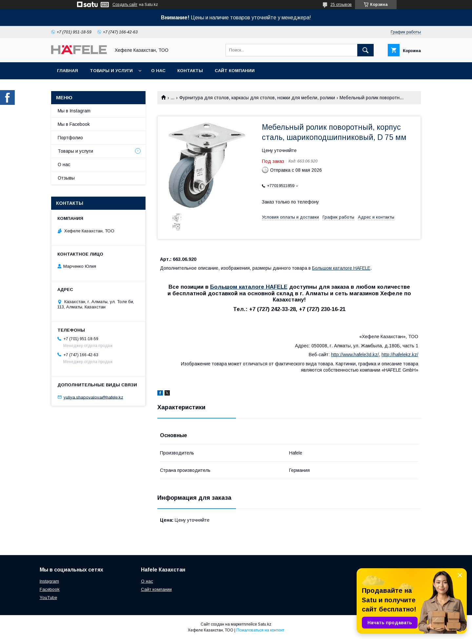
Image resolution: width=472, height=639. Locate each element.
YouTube (48, 597)
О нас (158, 70)
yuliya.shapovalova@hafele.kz (93, 397)
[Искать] (365, 50)
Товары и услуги (111, 70)
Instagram (49, 581)
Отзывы (66, 178)
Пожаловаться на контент (260, 630)
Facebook (50, 589)
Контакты (190, 70)
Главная (67, 70)
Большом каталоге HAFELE (341, 268)
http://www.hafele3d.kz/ (355, 354)
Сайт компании (235, 70)
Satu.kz (264, 624)
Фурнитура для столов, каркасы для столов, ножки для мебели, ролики (257, 97)
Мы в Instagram (74, 110)
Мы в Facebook (74, 124)
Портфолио (70, 137)
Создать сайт (124, 4)
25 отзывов (341, 4)
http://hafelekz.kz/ (400, 354)
